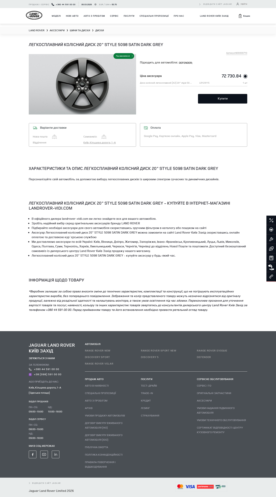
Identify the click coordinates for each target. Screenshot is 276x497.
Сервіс (114, 15)
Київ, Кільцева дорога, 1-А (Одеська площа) (45, 390)
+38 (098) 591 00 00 (45, 374)
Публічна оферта (96, 447)
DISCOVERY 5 (150, 357)
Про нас (179, 15)
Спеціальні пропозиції (154, 15)
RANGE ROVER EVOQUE (212, 350)
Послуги (129, 15)
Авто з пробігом (94, 15)
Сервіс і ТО (204, 385)
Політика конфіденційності (104, 454)
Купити (223, 98)
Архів (89, 408)
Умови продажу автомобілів (105, 415)
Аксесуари (204, 400)
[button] (244, 16)
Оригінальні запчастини (214, 393)
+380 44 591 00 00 (64, 4)
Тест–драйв (149, 385)
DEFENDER (204, 357)
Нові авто (72, 15)
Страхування (150, 415)
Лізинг (145, 408)
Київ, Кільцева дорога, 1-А (99, 142)
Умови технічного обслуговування (221, 420)
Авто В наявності (97, 385)
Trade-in (147, 393)
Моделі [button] (56, 15)
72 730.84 (232, 76)
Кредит (146, 400)
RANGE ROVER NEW (98, 350)
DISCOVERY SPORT (97, 357)
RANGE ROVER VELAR (99, 363)
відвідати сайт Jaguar (217, 4)
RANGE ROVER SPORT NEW (158, 350)
